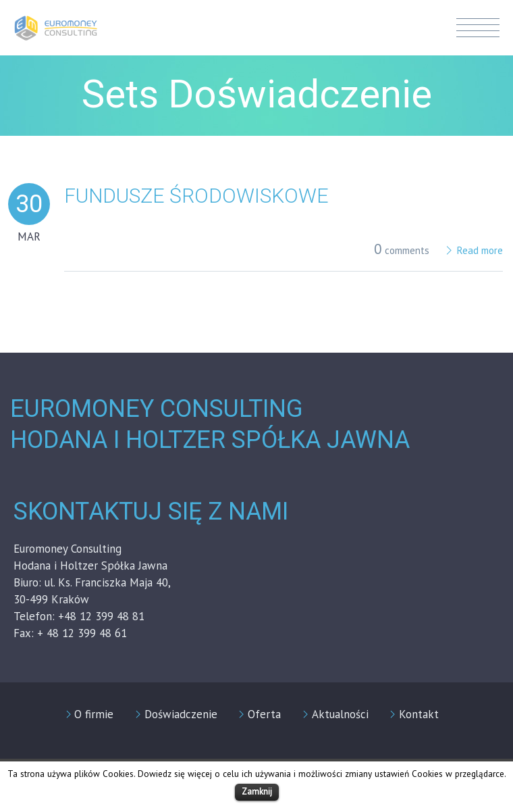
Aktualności (340, 714)
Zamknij (257, 791)
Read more (480, 250)
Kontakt (419, 714)
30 (29, 204)
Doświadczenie (180, 714)
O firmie (93, 714)
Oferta (264, 714)
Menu (478, 27)
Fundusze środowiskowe (196, 195)
